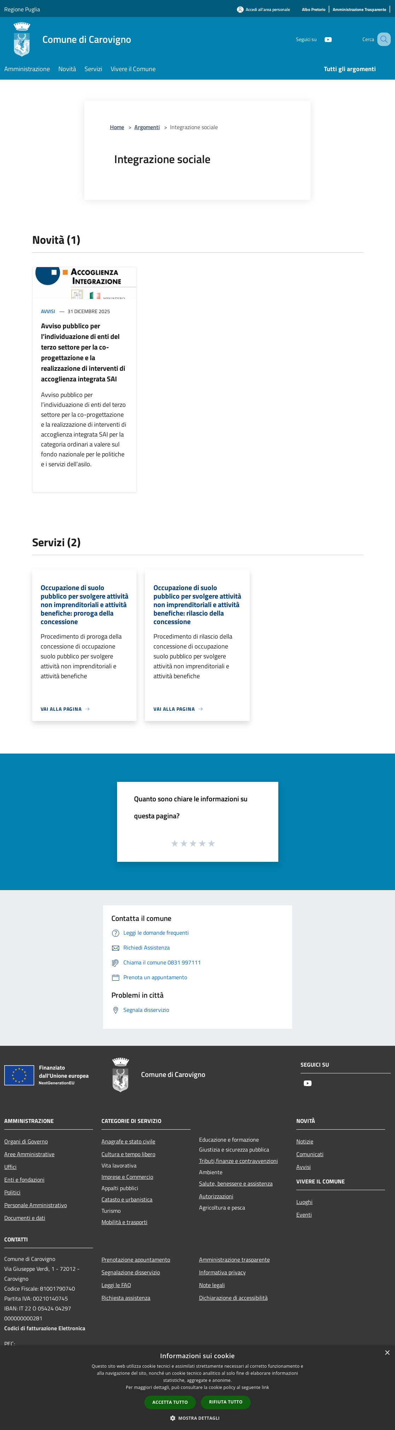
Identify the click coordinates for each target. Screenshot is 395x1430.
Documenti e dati (24, 1217)
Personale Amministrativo (35, 1205)
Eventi (304, 1214)
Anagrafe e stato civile (128, 1141)
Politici (12, 1192)
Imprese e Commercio (127, 1176)
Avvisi (48, 311)
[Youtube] (319, 39)
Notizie (304, 1141)
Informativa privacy (222, 1272)
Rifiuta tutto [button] (226, 1402)
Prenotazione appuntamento (135, 1259)
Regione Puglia (22, 9)
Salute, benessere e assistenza (236, 1183)
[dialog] (197, 1387)
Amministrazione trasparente (234, 1259)
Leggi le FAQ (116, 1285)
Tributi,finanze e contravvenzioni (238, 1161)
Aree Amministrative (29, 1154)
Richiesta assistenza (125, 1297)
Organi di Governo (26, 1141)
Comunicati (310, 1154)
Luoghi (304, 1202)
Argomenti (147, 127)
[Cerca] (382, 39)
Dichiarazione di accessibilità (233, 1297)
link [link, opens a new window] (265, 1387)
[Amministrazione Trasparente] (359, 9)
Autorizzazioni (216, 1196)
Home (117, 127)
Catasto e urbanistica (126, 1199)
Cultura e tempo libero (128, 1154)
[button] (197, 1418)
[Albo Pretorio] (313, 9)
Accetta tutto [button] (170, 1402)
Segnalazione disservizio (130, 1272)
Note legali (212, 1285)
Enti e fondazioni (24, 1179)
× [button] (387, 1353)
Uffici (10, 1167)
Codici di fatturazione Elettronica (44, 1328)
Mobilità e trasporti (124, 1222)
